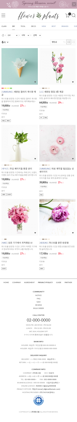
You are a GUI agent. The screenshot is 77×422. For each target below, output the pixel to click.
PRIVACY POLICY (45, 282)
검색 (74, 15)
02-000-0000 (38, 320)
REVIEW (38, 305)
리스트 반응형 (73, 42)
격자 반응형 (68, 42)
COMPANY (16, 282)
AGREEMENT (29, 282)
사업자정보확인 (52, 383)
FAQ (38, 298)
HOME (6, 282)
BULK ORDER (38, 308)
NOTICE (38, 295)
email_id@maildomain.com (49, 389)
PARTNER (68, 282)
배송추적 (50, 359)
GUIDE (58, 282)
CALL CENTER (38, 315)
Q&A (38, 302)
